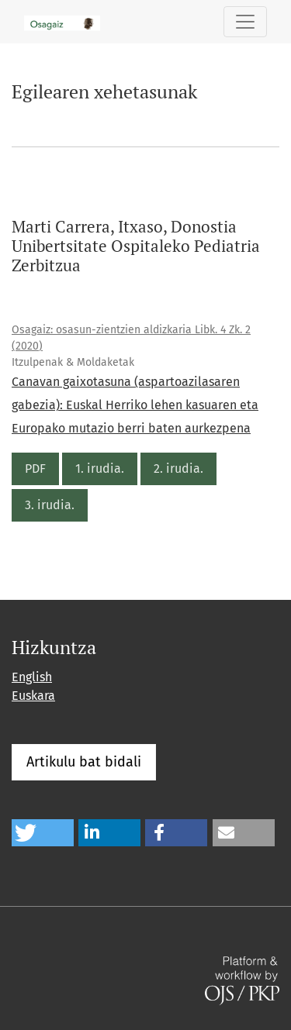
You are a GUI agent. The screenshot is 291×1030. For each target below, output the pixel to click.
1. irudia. (99, 468)
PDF (35, 468)
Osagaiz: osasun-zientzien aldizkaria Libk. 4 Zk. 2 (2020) (131, 338)
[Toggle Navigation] (245, 21)
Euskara (33, 695)
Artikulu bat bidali (83, 761)
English (32, 677)
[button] (43, 832)
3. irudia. (49, 505)
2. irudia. (178, 468)
